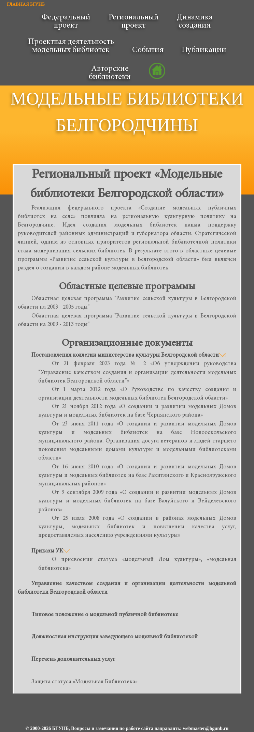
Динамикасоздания (195, 22)
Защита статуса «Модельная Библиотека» (84, 682)
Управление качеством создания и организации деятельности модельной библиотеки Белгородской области (127, 588)
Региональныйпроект (134, 22)
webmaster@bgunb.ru (205, 728)
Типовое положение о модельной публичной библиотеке (104, 615)
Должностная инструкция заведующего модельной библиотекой (114, 637)
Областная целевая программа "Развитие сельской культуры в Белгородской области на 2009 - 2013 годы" (127, 320)
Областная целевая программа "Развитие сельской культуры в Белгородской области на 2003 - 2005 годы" (127, 303)
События (148, 50)
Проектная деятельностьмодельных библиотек (71, 46)
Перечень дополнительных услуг (73, 660)
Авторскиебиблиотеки (110, 73)
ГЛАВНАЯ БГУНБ (26, 4)
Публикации (204, 50)
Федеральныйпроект (66, 22)
